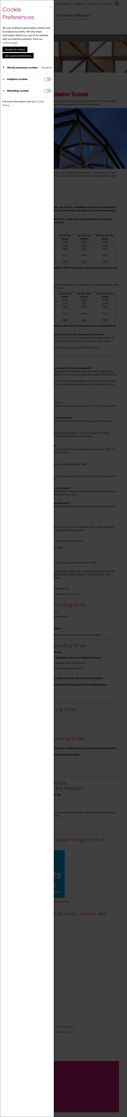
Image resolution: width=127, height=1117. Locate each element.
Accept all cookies (15, 49)
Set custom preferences (18, 55)
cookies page (9, 42)
